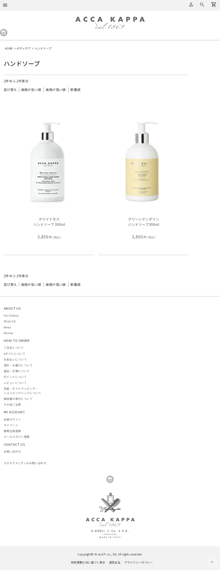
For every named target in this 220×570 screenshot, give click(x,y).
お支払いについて (15, 359)
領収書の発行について (18, 399)
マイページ (11, 425)
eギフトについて (14, 353)
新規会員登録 (12, 431)
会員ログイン (12, 419)
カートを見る (202, 4)
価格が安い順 (31, 89)
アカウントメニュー (191, 4)
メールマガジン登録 (17, 437)
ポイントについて (15, 377)
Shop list (10, 321)
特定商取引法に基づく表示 (88, 562)
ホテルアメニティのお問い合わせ (25, 463)
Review (8, 333)
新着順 (75, 89)
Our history (11, 315)
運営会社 (115, 562)
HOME (9, 48)
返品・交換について (17, 371)
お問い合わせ (12, 451)
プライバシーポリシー (138, 562)
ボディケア (24, 48)
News (7, 327)
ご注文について (14, 347)
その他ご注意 (12, 404)
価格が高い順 (56, 89)
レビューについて (15, 383)
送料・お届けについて (18, 365)
